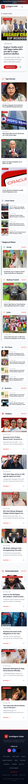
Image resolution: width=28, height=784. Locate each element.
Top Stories (6, 756)
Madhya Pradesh (7, 760)
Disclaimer (15, 775)
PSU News (22, 760)
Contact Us (22, 775)
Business (6, 764)
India (16, 760)
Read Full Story (10, 67)
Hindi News (15, 756)
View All (24, 247)
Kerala (23, 756)
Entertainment (14, 768)
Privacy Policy (6, 775)
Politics (21, 764)
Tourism (14, 764)
